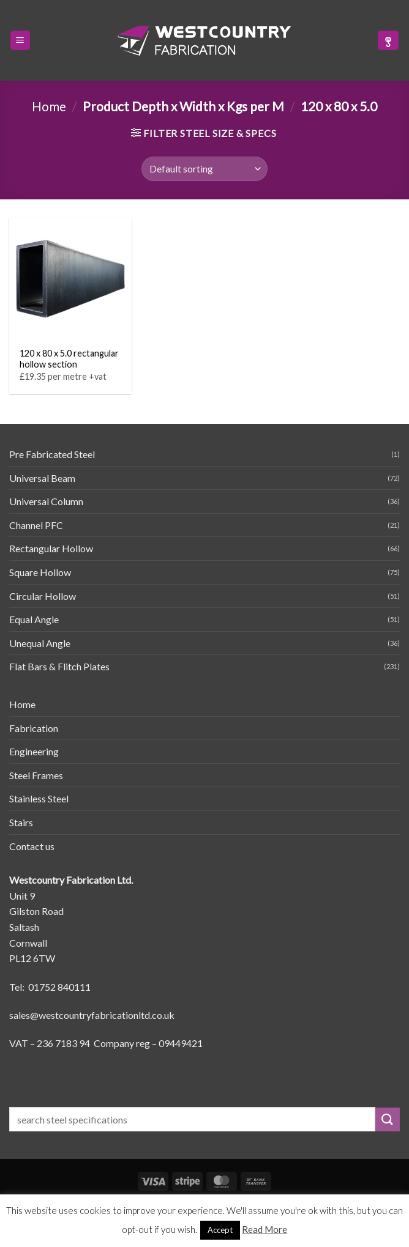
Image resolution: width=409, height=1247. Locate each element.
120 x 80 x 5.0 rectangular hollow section (69, 359)
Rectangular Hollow (51, 548)
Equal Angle (34, 619)
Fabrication (33, 728)
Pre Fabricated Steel (52, 454)
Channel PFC (36, 525)
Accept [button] (220, 1230)
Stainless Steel (39, 798)
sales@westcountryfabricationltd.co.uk (91, 1015)
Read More (264, 1229)
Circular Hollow (42, 596)
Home (49, 106)
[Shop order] (204, 169)
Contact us (31, 846)
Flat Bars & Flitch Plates (59, 666)
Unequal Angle (39, 643)
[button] (20, 41)
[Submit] (387, 1119)
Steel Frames (36, 775)
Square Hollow (40, 572)
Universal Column (46, 501)
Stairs (21, 822)
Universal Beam (42, 478)
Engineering (34, 751)
